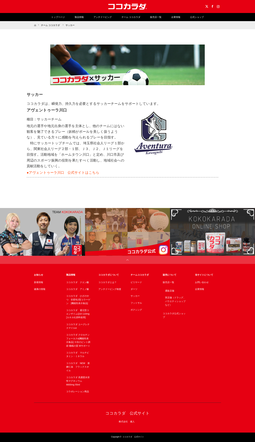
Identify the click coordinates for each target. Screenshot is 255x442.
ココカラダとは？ (107, 282)
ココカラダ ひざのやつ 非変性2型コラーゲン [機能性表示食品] (78, 300)
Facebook (212, 5)
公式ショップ (197, 17)
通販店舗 (169, 290)
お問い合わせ (202, 282)
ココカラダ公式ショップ (174, 315)
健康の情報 (39, 289)
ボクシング (136, 309)
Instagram (217, 5)
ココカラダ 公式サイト (127, 413)
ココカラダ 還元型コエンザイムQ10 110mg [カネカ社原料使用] (77, 314)
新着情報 (38, 282)
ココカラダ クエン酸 (77, 282)
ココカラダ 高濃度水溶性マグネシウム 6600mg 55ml (78, 381)
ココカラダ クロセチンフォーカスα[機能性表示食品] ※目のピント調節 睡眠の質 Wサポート (78, 340)
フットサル (136, 303)
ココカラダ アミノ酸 (77, 289)
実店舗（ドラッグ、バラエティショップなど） (175, 301)
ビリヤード (136, 282)
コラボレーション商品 (77, 391)
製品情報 (79, 17)
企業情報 (175, 17)
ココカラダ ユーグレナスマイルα (78, 326)
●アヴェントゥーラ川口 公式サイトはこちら (63, 172)
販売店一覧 (155, 17)
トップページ (58, 17)
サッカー (135, 296)
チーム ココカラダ (130, 17)
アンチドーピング (103, 17)
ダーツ (134, 289)
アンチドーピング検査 (109, 289)
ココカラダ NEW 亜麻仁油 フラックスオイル (78, 367)
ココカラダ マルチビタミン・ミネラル (77, 354)
